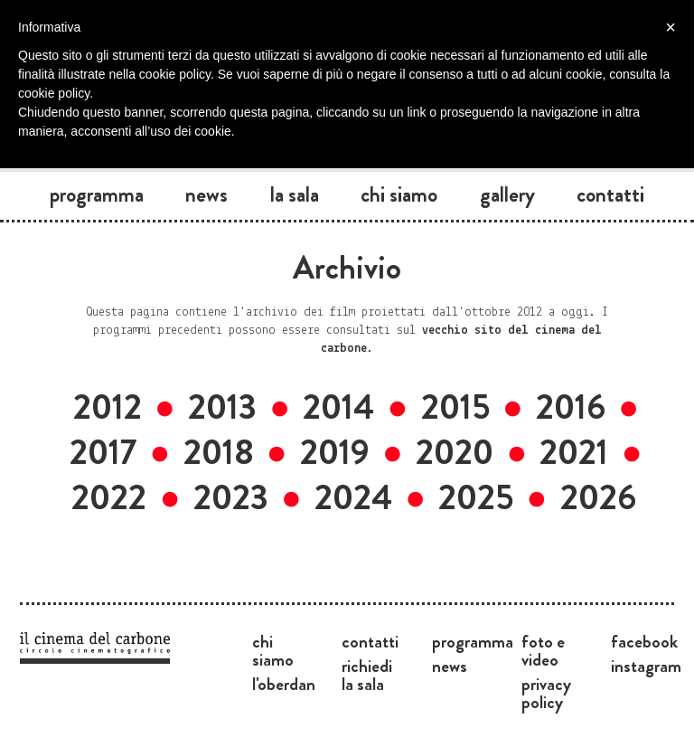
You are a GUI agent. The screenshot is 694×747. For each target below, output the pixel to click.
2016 (570, 407)
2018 (218, 453)
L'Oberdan (283, 683)
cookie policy (53, 93)
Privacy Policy (546, 692)
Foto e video (543, 650)
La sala (294, 194)
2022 (108, 498)
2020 (454, 453)
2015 (455, 407)
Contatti (610, 194)
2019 (335, 453)
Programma (97, 194)
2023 (230, 498)
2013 (222, 407)
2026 (598, 498)
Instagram (646, 665)
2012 (107, 407)
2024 (353, 498)
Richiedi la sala (367, 674)
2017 (103, 453)
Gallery (507, 194)
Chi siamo (399, 194)
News (206, 194)
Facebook (644, 641)
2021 (573, 453)
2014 (338, 407)
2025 (475, 498)
